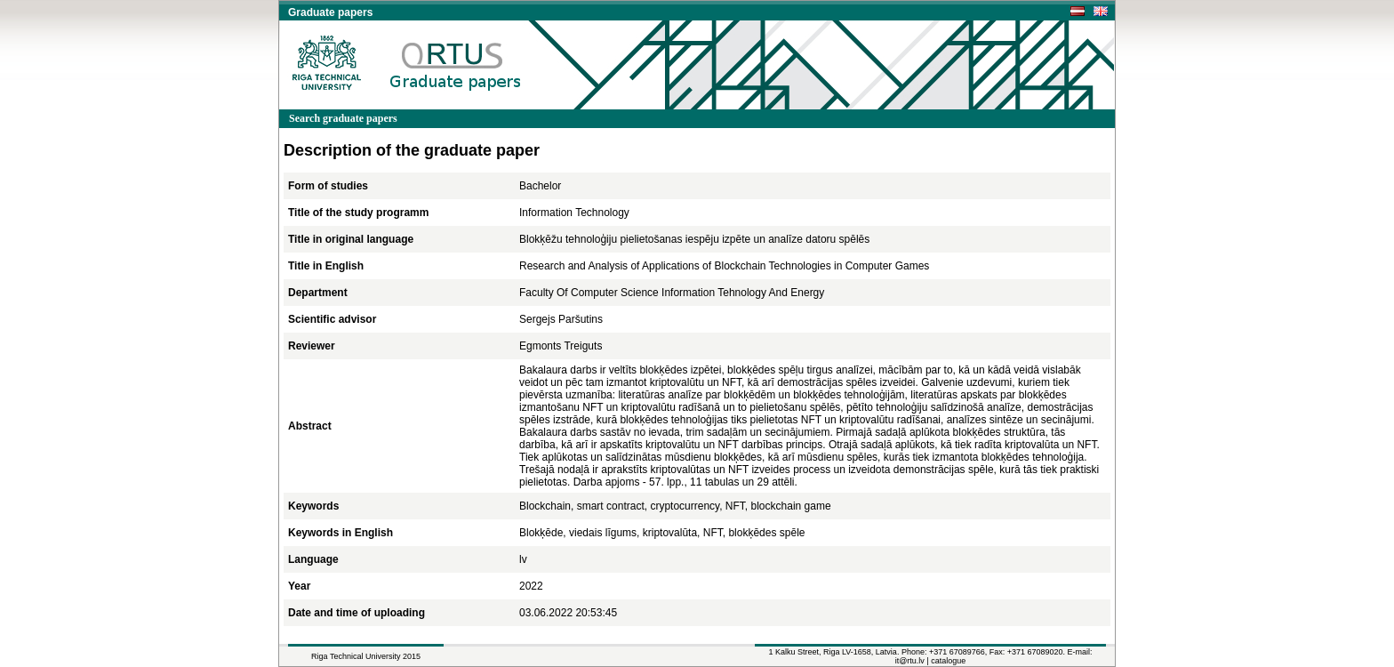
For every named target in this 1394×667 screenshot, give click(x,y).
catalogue (948, 660)
